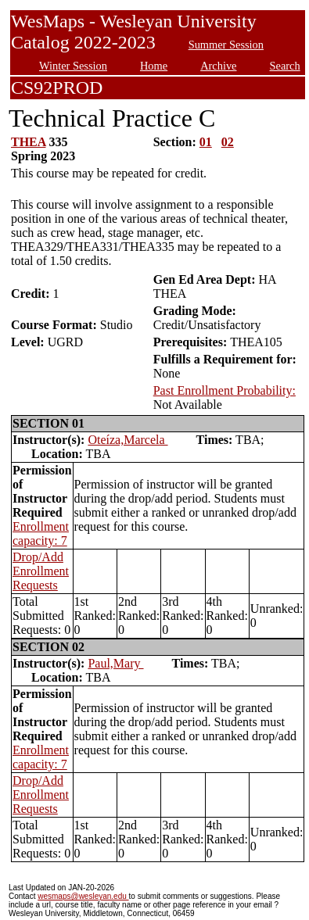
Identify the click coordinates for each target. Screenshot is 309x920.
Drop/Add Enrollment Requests (41, 571)
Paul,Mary (115, 663)
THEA (28, 142)
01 (205, 142)
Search (285, 65)
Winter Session (73, 65)
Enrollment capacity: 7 (41, 533)
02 (227, 142)
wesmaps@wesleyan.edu (83, 896)
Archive (218, 65)
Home (153, 65)
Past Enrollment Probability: (224, 390)
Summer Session (226, 44)
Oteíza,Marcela (127, 439)
